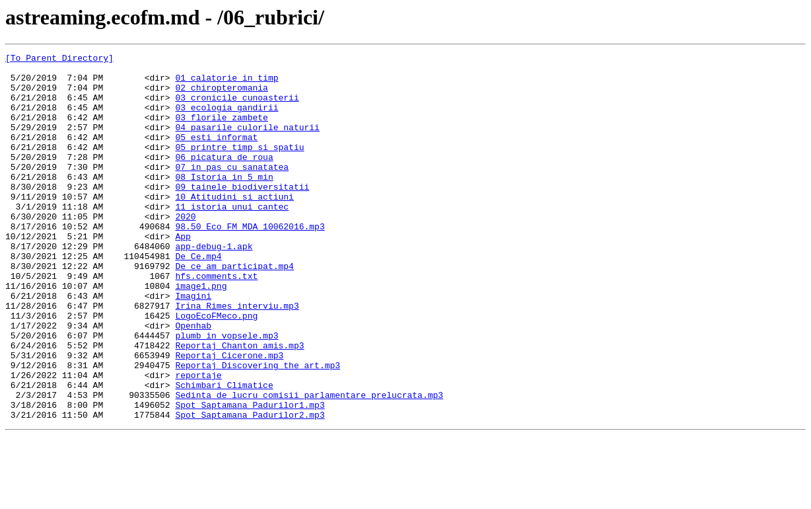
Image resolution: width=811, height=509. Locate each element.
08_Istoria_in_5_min (224, 202)
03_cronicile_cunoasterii (237, 107)
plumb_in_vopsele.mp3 (226, 393)
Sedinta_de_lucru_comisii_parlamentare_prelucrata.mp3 (309, 464)
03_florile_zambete (221, 131)
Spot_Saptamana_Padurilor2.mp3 (249, 488)
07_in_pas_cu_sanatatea (232, 190)
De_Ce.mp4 (198, 297)
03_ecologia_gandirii (226, 119)
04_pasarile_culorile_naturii (247, 143)
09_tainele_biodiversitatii (242, 214)
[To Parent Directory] (59, 59)
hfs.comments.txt (216, 321)
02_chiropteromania (221, 95)
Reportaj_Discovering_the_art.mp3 (257, 428)
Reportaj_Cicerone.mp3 (229, 416)
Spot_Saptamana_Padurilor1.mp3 (249, 476)
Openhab (193, 381)
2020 (185, 250)
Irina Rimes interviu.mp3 (237, 357)
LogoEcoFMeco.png (216, 369)
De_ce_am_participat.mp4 (234, 309)
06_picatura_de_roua (224, 178)
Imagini (193, 345)
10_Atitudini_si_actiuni (234, 226)
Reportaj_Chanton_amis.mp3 (239, 405)
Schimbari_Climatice (224, 452)
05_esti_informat (216, 155)
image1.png (201, 333)
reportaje (198, 440)
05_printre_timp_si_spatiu (239, 167)
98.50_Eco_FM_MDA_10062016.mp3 (249, 262)
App (182, 274)
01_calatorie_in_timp (226, 83)
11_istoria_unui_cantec (232, 238)
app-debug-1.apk (213, 286)
